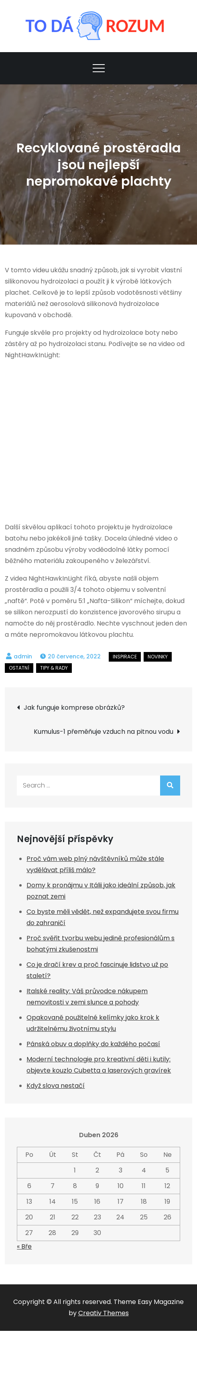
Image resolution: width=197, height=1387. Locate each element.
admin (23, 656)
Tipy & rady (54, 667)
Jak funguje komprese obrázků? (74, 707)
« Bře (24, 1246)
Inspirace (125, 656)
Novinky (158, 656)
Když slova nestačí (55, 1085)
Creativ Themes (103, 1313)
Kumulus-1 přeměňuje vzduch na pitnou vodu (103, 731)
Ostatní (19, 667)
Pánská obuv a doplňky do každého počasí (93, 1044)
